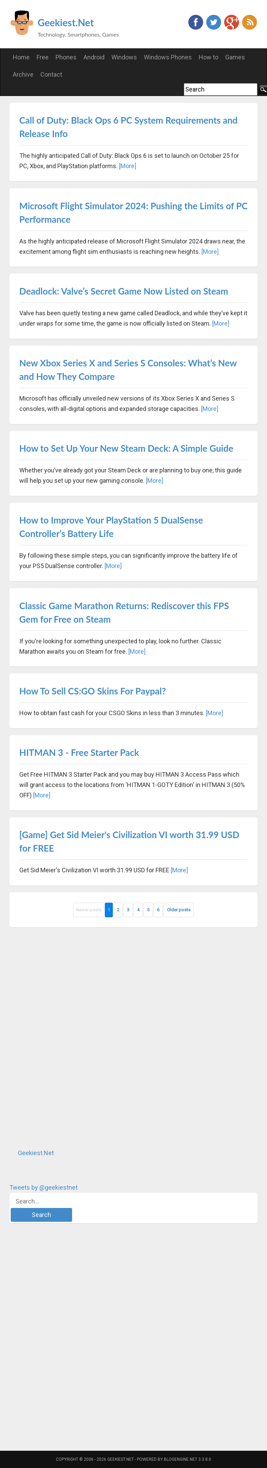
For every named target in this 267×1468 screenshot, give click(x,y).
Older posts (178, 909)
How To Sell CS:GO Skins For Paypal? (92, 691)
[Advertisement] (61, 1037)
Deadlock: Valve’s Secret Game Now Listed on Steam (123, 291)
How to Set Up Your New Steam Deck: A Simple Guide (126, 448)
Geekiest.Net (66, 22)
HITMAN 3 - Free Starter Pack (79, 752)
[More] (127, 166)
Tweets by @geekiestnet (43, 1187)
